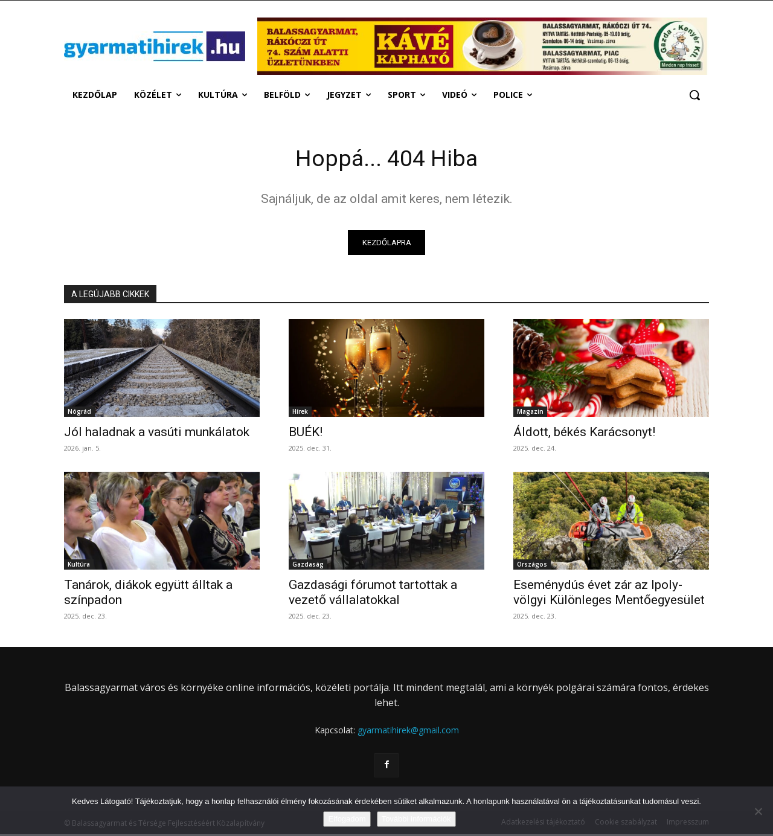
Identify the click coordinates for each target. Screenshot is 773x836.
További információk (416, 818)
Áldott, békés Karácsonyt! (584, 434)
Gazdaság (308, 566)
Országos (532, 566)
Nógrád (79, 414)
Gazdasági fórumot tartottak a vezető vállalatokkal (373, 594)
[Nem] (758, 811)
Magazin (530, 414)
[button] (694, 94)
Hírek (300, 414)
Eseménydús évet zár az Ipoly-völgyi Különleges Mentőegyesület (609, 594)
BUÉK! (305, 434)
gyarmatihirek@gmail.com (408, 732)
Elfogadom (346, 818)
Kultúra (79, 566)
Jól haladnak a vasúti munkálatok (156, 434)
